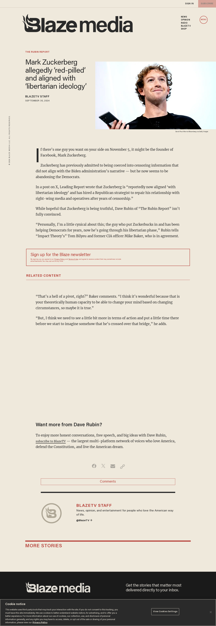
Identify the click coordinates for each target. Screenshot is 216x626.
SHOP (184, 29)
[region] (108, 612)
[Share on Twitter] (103, 466)
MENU (203, 20)
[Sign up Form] (162, 257)
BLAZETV (186, 26)
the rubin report (37, 52)
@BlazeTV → (85, 524)
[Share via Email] (113, 466)
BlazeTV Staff (39, 97)
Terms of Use (73, 259)
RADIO (184, 23)
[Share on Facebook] (92, 466)
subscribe (206, 4)
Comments (108, 483)
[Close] (210, 612)
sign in (189, 4)
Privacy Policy (59, 259)
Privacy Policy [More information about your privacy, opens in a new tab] (40, 623)
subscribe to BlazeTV (53, 441)
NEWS (184, 17)
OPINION (185, 20)
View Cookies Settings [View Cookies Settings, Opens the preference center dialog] (165, 612)
